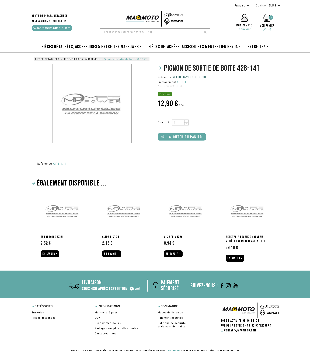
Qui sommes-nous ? (108, 323)
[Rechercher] (155, 32)
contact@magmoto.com (52, 28)
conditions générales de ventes (105, 350)
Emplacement (167, 82)
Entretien (38, 312)
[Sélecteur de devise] (275, 6)
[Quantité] (178, 122)
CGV (97, 317)
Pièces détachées (44, 317)
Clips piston (110, 237)
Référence (165, 77)
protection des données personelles (146, 350)
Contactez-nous (105, 333)
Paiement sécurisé (170, 317)
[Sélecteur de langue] (242, 6)
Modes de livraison (170, 312)
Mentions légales (106, 312)
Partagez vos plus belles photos (116, 328)
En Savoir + (50, 254)
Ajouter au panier (181, 137)
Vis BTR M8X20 (173, 237)
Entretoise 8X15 (52, 237)
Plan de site (77, 350)
